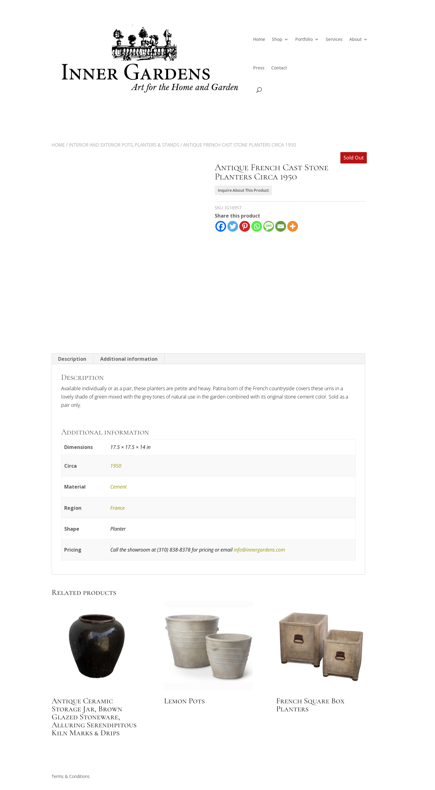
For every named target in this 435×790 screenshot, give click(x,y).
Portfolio (304, 39)
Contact (279, 68)
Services (334, 39)
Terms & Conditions (71, 776)
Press (259, 68)
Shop (277, 39)
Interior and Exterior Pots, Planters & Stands (124, 145)
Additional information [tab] (129, 359)
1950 (115, 465)
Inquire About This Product (243, 190)
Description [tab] (72, 359)
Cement (118, 486)
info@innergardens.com (259, 549)
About (355, 39)
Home (259, 39)
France (117, 508)
